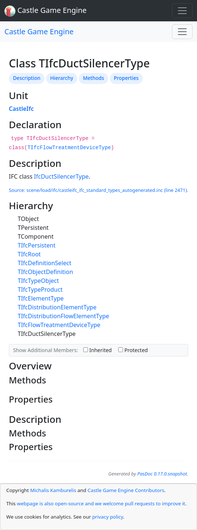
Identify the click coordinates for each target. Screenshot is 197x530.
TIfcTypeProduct (40, 289)
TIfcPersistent (37, 245)
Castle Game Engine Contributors (126, 490)
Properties (126, 77)
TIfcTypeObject (38, 281)
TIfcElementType (41, 298)
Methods (93, 77)
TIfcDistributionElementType (57, 307)
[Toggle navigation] (182, 10)
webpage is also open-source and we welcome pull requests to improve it (101, 503)
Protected (133, 350)
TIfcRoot (29, 254)
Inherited (97, 350)
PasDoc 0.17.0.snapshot (162, 473)
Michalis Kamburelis (53, 490)
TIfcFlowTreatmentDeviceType (69, 148)
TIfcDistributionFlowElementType (63, 316)
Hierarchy (61, 77)
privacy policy (107, 516)
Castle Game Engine (39, 31)
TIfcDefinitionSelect (44, 263)
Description (27, 77)
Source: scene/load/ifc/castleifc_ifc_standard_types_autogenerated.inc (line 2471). (98, 190)
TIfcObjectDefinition (45, 272)
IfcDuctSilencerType (61, 176)
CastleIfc (21, 109)
